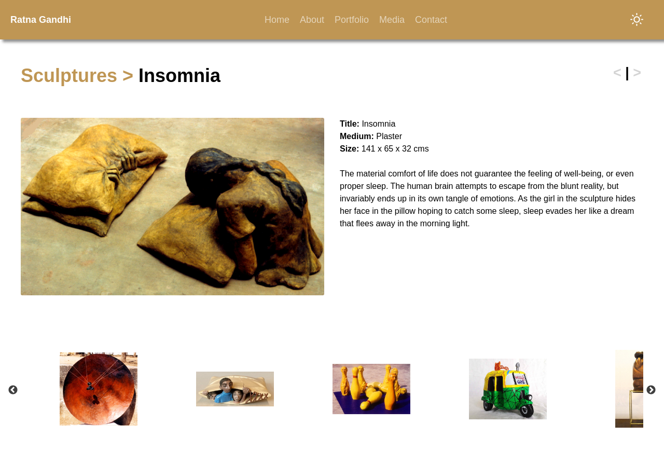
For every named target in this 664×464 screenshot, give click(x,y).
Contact (431, 20)
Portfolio (352, 20)
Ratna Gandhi (40, 20)
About (312, 20)
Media (392, 20)
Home (277, 20)
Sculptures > (80, 75)
